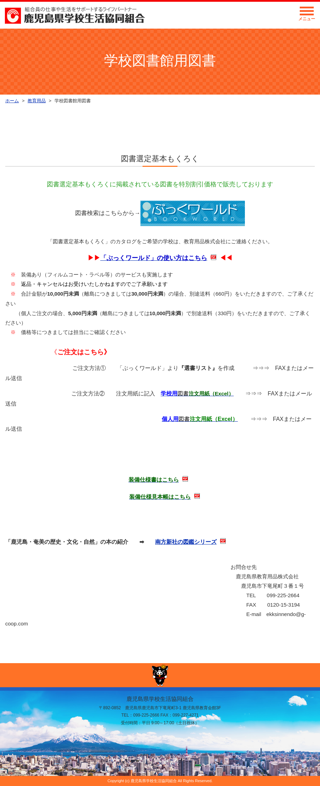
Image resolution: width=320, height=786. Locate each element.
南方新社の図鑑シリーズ (186, 542)
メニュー (306, 15)
